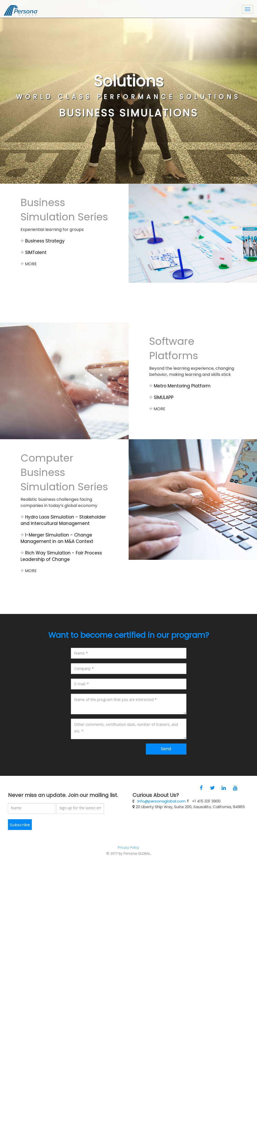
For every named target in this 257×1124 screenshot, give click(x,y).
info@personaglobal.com (161, 801)
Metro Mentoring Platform (180, 386)
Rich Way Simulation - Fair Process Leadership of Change (61, 556)
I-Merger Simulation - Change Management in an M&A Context (57, 538)
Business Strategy (43, 241)
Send (166, 749)
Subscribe (20, 824)
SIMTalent (33, 252)
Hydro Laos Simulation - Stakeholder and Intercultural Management (63, 520)
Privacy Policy (128, 848)
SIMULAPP (161, 397)
